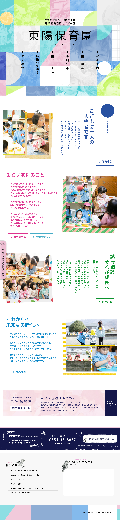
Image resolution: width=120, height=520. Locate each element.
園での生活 (19, 237)
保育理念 (107, 161)
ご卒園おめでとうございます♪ (28, 475)
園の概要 (21, 372)
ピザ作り (21, 479)
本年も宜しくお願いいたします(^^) (30, 488)
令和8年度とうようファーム (28, 471)
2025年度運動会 (24, 493)
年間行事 (107, 302)
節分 (19, 484)
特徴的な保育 (43, 237)
